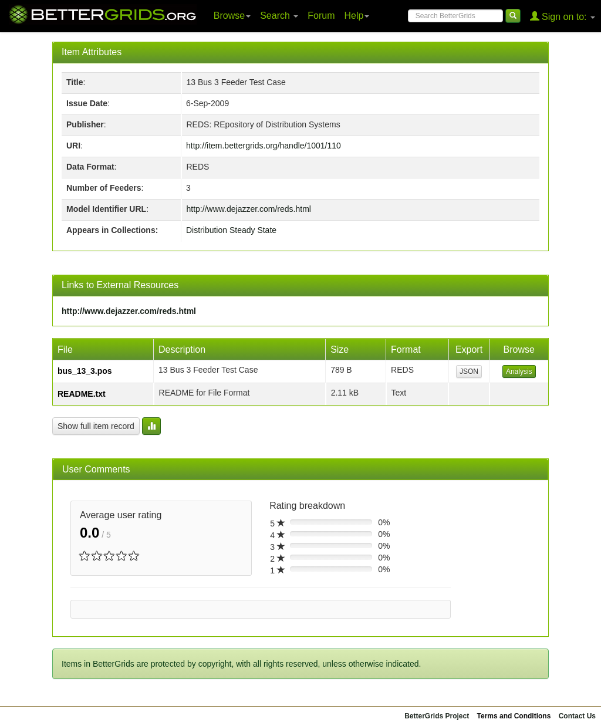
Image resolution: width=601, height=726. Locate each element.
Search (279, 16)
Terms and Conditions (514, 716)
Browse (232, 16)
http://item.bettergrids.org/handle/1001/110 (263, 145)
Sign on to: (562, 16)
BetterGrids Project (436, 716)
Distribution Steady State (231, 230)
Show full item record (96, 426)
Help (357, 16)
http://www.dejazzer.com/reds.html (249, 209)
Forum (321, 16)
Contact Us (577, 716)
